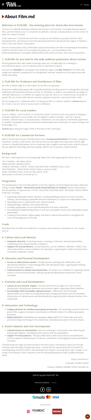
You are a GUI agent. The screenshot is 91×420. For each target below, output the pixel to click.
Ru (88, 5)
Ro (85, 5)
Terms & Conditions (42, 382)
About (54, 382)
